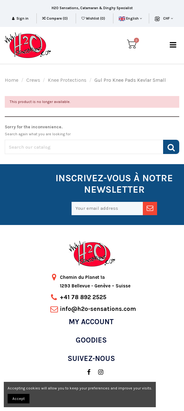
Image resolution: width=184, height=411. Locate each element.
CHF (168, 18)
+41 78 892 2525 (83, 297)
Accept (18, 398)
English (130, 18)
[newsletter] (150, 208)
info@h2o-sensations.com (98, 308)
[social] (86, 372)
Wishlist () (93, 18)
